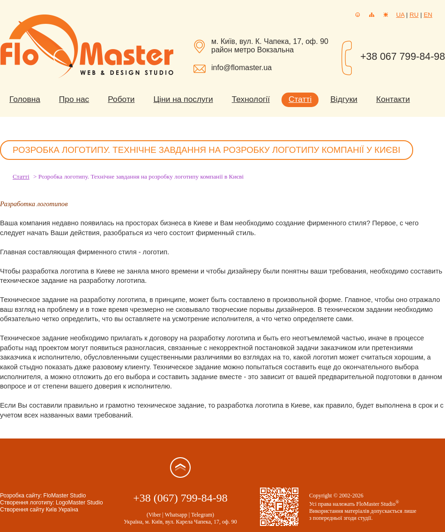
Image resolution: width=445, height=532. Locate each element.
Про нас (74, 99)
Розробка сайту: (21, 495)
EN (427, 14)
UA (400, 14)
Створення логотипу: (27, 502)
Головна (24, 99)
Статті (300, 99)
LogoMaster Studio (79, 502)
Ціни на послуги (183, 99)
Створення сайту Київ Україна (39, 509)
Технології (251, 99)
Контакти (393, 99)
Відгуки (343, 99)
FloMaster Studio (65, 495)
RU (413, 14)
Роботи (121, 99)
